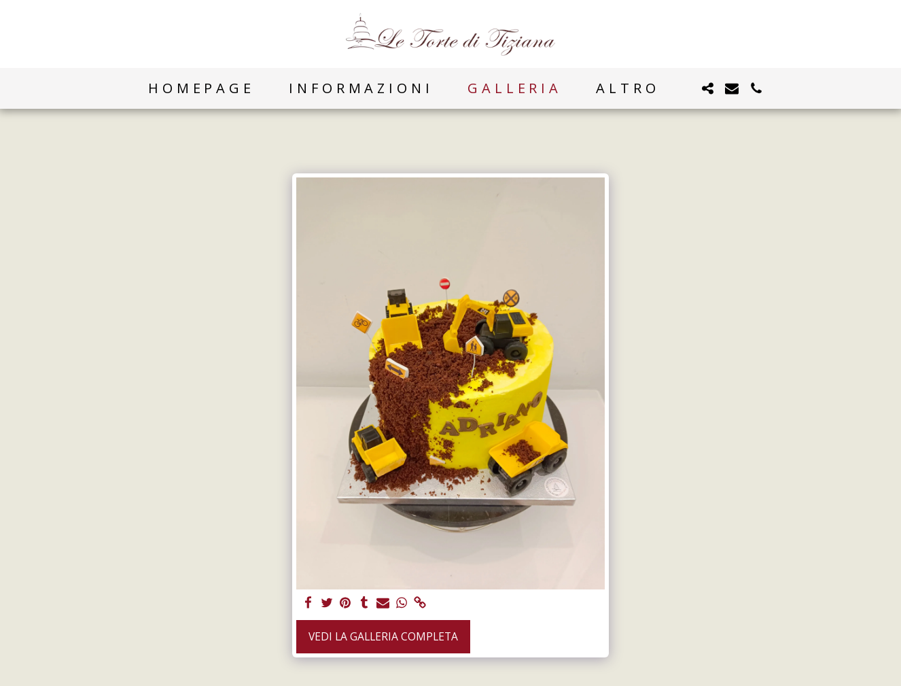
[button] (707, 88)
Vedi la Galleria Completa (383, 636)
